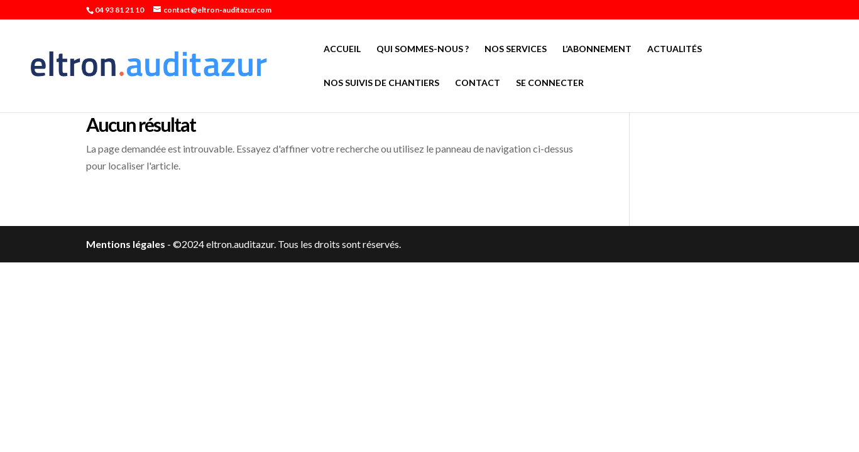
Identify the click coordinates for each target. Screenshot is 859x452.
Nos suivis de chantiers (381, 83)
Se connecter (550, 83)
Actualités (674, 49)
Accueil (342, 49)
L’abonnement (597, 49)
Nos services (515, 49)
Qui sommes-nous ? (422, 49)
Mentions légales (125, 244)
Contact (477, 83)
